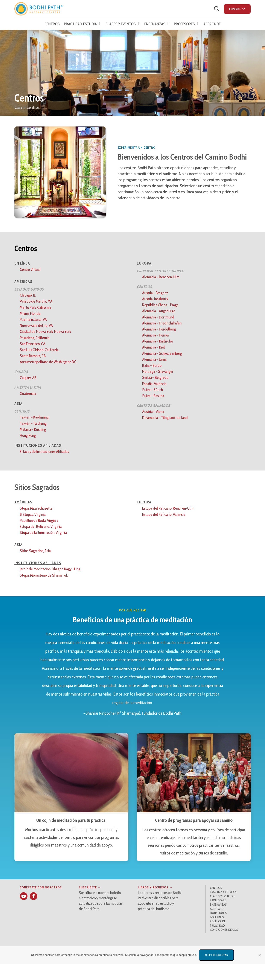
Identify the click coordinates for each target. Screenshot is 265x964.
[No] (259, 955)
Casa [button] (18, 107)
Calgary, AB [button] (28, 377)
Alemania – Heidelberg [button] (159, 329)
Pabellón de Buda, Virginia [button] (39, 520)
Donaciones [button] (218, 913)
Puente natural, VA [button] (33, 319)
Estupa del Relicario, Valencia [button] (163, 514)
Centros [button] (52, 24)
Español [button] (235, 9)
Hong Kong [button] (28, 435)
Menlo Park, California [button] (35, 307)
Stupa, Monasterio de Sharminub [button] (44, 575)
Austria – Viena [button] (153, 411)
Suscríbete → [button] (90, 887)
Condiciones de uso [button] (224, 930)
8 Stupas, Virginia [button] (33, 514)
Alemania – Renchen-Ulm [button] (160, 277)
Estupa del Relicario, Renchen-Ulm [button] (167, 508)
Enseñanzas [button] (154, 24)
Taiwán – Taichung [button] (33, 423)
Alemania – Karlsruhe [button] (157, 341)
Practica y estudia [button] (80, 24)
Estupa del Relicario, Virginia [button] (41, 526)
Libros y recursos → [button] (155, 887)
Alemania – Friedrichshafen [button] (161, 323)
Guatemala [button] (28, 393)
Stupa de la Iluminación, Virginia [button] (43, 532)
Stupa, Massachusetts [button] (36, 508)
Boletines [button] (217, 917)
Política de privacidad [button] (218, 923)
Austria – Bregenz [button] (155, 293)
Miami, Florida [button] (30, 313)
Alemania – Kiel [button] (153, 347)
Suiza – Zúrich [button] (152, 389)
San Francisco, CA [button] (32, 343)
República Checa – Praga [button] (160, 305)
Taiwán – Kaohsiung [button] (34, 417)
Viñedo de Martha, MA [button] (36, 301)
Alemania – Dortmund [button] (158, 317)
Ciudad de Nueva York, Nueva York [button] (45, 331)
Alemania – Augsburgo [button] (158, 311)
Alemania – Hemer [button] (155, 335)
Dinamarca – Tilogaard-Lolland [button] (165, 417)
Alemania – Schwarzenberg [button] (162, 353)
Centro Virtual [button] (30, 269)
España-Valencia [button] (154, 383)
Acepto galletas (216, 954)
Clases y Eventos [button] (120, 24)
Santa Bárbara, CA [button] (33, 355)
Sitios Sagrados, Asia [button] (35, 550)
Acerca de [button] (212, 24)
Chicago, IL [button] (28, 295)
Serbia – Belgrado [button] (155, 377)
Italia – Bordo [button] (151, 365)
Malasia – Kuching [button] (33, 429)
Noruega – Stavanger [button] (157, 371)
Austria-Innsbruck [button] (155, 299)
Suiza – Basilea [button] (153, 395)
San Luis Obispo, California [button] (39, 349)
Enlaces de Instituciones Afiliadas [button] (44, 451)
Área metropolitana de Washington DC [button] (48, 361)
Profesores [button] (184, 24)
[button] (38, 8)
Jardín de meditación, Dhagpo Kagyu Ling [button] (50, 569)
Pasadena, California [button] (34, 337)
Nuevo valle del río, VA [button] (36, 325)
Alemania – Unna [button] (154, 359)
